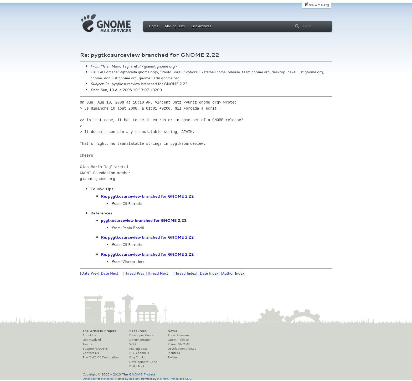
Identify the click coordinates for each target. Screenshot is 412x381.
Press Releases (178, 335)
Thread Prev (134, 273)
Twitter (172, 357)
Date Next (109, 273)
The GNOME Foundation (101, 357)
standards (107, 378)
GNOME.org (319, 4)
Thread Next (157, 273)
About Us (89, 335)
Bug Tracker (138, 357)
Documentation (140, 340)
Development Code (143, 362)
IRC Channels (139, 353)
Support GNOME (95, 349)
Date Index (209, 273)
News (172, 331)
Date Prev (89, 273)
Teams (87, 344)
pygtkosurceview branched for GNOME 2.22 (144, 220)
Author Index (233, 273)
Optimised (89, 378)
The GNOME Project (99, 331)
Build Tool (136, 366)
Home (153, 26)
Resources (138, 331)
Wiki (132, 344)
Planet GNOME (178, 344)
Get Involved (92, 340)
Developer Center (142, 335)
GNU (188, 378)
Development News (181, 349)
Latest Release (178, 340)
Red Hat (134, 378)
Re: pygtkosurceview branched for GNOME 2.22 (147, 196)
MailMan (162, 378)
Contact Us (91, 353)
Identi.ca (173, 353)
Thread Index (185, 273)
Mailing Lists (175, 26)
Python (174, 378)
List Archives (201, 26)
